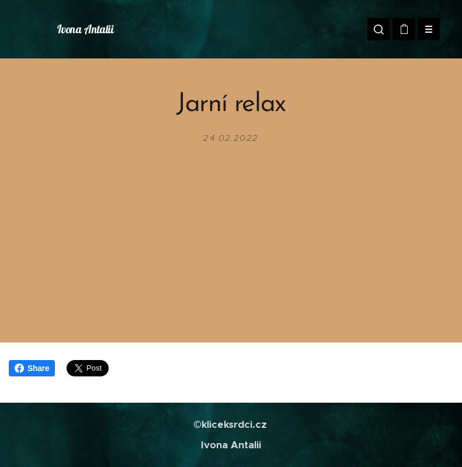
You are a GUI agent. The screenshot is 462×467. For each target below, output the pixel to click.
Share (32, 368)
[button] (378, 29)
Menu (425, 29)
